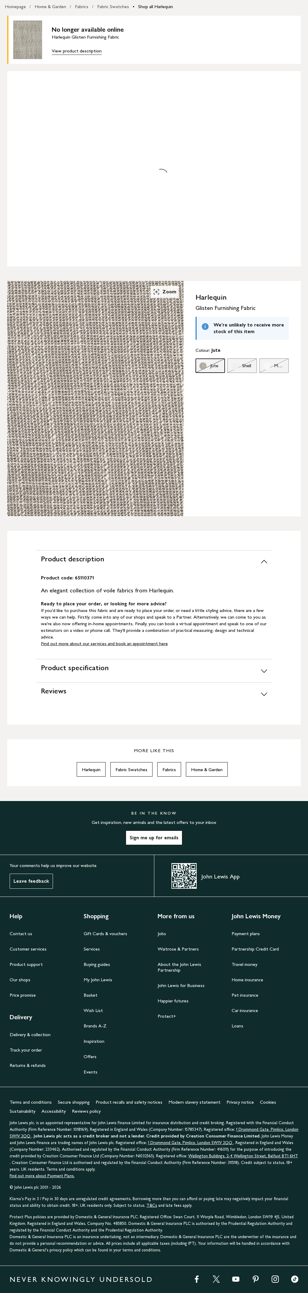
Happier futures (173, 1001)
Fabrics (81, 6)
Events (90, 1072)
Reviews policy (86, 1111)
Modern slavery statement (194, 1102)
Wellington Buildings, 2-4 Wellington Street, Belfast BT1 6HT (243, 1156)
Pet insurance (245, 995)
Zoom (164, 291)
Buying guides (97, 964)
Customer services (28, 949)
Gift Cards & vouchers (105, 933)
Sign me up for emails (154, 837)
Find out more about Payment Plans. (42, 1175)
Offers (90, 1056)
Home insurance (247, 979)
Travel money (244, 964)
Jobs (162, 933)
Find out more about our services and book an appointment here (104, 643)
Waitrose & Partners (178, 949)
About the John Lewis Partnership (179, 967)
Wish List (93, 1010)
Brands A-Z (95, 1026)
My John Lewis (98, 979)
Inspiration (94, 1041)
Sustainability (22, 1111)
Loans (237, 1026)
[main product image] (32, 39)
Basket (90, 995)
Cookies (268, 1102)
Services (92, 949)
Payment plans (246, 933)
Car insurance (245, 1010)
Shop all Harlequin (155, 6)
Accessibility (54, 1111)
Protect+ (167, 1016)
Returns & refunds (28, 1065)
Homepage (15, 6)
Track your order (26, 1050)
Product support (26, 964)
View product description (77, 51)
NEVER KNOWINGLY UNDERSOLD (81, 1279)
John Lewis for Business (181, 985)
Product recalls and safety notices (129, 1102)
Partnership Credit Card (255, 949)
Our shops (20, 979)
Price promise (23, 995)
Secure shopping (74, 1102)
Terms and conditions (31, 1102)
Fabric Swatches (113, 6)
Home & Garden (50, 6)
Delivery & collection (30, 1034)
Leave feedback (31, 881)
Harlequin (91, 769)
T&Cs (151, 1205)
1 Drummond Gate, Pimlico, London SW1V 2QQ (190, 1142)
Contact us (21, 933)
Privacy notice (240, 1102)
